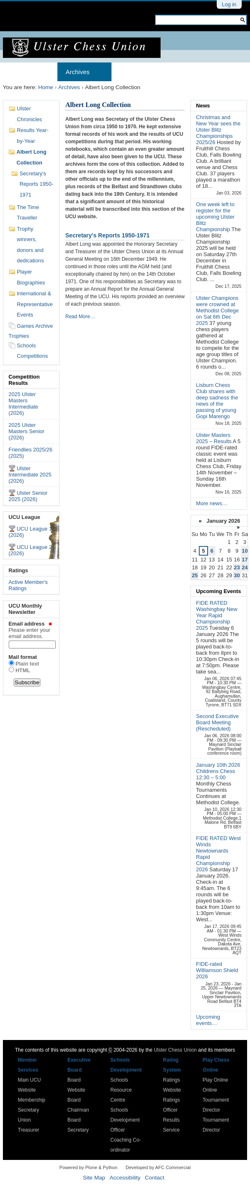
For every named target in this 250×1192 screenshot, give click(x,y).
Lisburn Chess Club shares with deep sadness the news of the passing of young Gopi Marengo (217, 400)
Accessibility (124, 1178)
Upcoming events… (208, 1020)
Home (19, 71)
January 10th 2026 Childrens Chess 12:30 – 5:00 (218, 771)
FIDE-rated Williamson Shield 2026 (217, 970)
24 (245, 567)
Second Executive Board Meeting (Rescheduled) (217, 722)
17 (245, 559)
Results (185, 71)
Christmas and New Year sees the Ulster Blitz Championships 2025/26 (218, 129)
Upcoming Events (218, 591)
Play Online (215, 1080)
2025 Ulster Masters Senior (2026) (27, 431)
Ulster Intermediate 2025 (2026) (30, 474)
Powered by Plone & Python (88, 1167)
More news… (211, 503)
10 (245, 551)
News (203, 105)
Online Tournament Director (216, 1100)
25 (195, 575)
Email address (31, 630)
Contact (154, 1178)
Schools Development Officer (125, 1120)
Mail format (23, 657)
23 (237, 567)
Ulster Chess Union (175, 1050)
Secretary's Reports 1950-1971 (107, 235)
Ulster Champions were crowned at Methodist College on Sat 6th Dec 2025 (217, 310)
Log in (229, 4)
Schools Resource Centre (120, 1090)
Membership (137, 71)
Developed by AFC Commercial (158, 1167)
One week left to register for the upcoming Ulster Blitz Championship (215, 216)
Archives (78, 71)
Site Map (94, 1178)
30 (237, 575)
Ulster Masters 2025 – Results (214, 438)
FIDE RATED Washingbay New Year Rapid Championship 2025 (216, 615)
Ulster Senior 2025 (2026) (28, 496)
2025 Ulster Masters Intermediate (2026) (23, 403)
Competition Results (24, 380)
